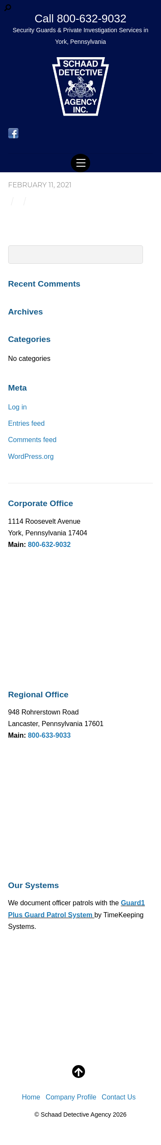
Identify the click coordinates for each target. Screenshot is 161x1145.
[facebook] (13, 133)
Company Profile (71, 1097)
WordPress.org (31, 456)
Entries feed (26, 423)
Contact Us (119, 1097)
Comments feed (32, 439)
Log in (17, 407)
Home (31, 1097)
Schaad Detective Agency (76, 1114)
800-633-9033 (49, 735)
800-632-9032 (49, 544)
